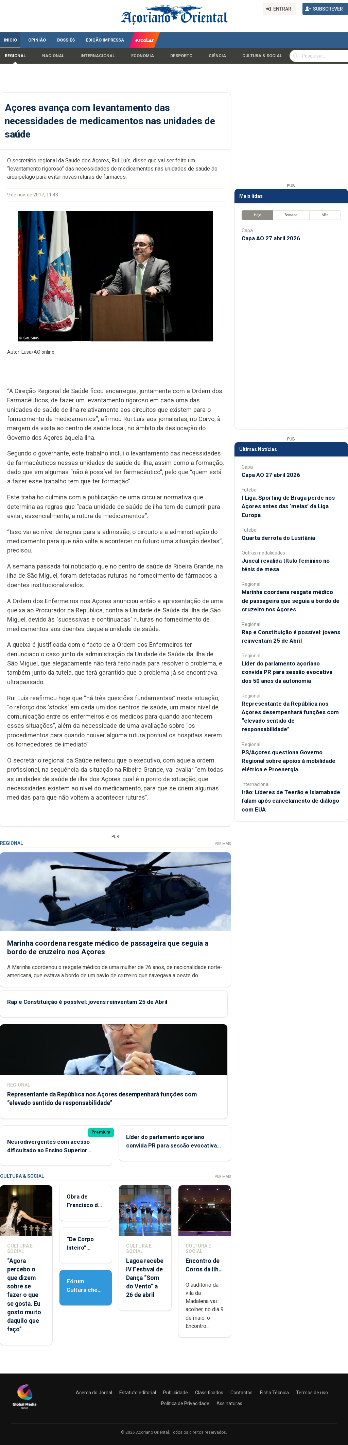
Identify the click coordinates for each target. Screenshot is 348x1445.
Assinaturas (229, 1403)
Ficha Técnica (274, 1392)
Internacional (98, 55)
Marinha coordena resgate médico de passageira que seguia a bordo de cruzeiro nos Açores (291, 600)
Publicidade (175, 1392)
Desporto (181, 55)
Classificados (209, 1392)
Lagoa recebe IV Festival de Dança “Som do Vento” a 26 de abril (144, 1278)
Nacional (53, 55)
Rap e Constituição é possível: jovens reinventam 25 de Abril (87, 1001)
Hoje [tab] (257, 215)
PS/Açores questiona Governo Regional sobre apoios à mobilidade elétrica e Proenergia (288, 761)
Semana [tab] (291, 215)
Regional (15, 55)
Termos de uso (312, 1392)
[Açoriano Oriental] (24, 1410)
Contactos (241, 1392)
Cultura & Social (262, 55)
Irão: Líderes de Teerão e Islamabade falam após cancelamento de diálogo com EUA (291, 801)
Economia (142, 55)
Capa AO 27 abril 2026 (271, 238)
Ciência (217, 55)
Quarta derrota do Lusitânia (278, 537)
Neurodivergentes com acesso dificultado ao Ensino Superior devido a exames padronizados (48, 1150)
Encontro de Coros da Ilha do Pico (204, 1269)
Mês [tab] (325, 215)
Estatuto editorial (137, 1392)
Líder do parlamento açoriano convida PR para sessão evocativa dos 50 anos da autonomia (171, 1145)
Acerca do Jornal (94, 1392)
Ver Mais (223, 843)
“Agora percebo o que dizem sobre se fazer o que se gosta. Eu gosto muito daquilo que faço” (24, 1295)
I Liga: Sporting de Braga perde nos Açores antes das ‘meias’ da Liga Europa (288, 506)
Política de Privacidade (185, 1403)
